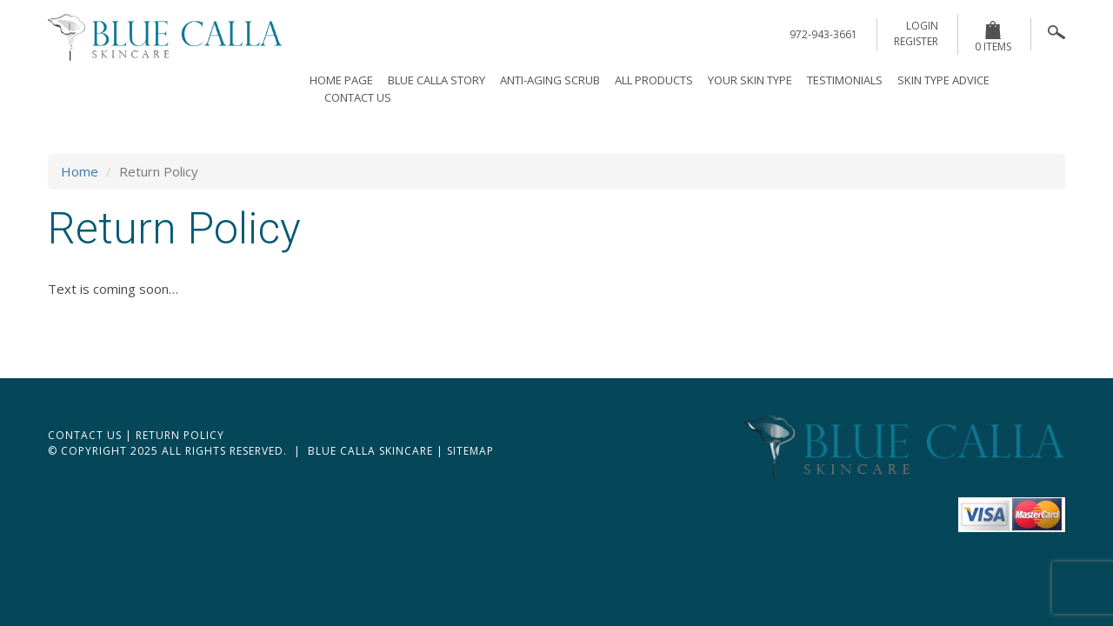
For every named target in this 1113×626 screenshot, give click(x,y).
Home (79, 171)
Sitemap (470, 450)
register (916, 41)
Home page (341, 80)
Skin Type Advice (943, 80)
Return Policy (180, 435)
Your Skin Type (750, 80)
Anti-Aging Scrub (550, 80)
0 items (993, 37)
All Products (654, 80)
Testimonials (845, 80)
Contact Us (357, 97)
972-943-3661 (823, 34)
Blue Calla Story (436, 80)
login (922, 25)
